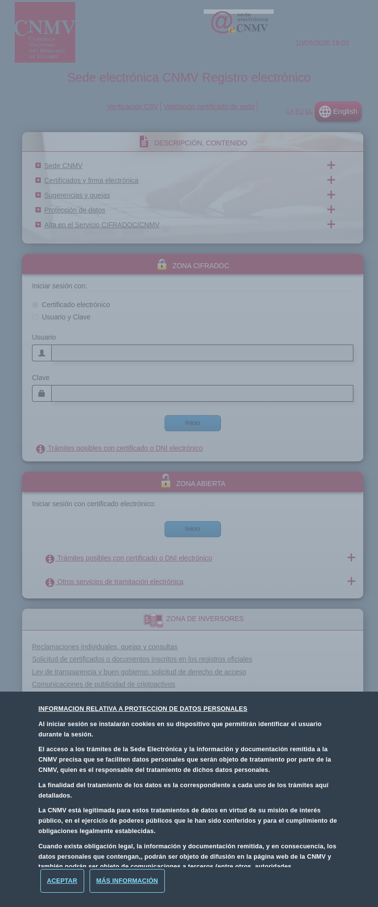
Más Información (127, 880)
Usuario (44, 337)
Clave (41, 378)
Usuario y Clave (66, 317)
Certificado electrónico (76, 305)
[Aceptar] (62, 881)
